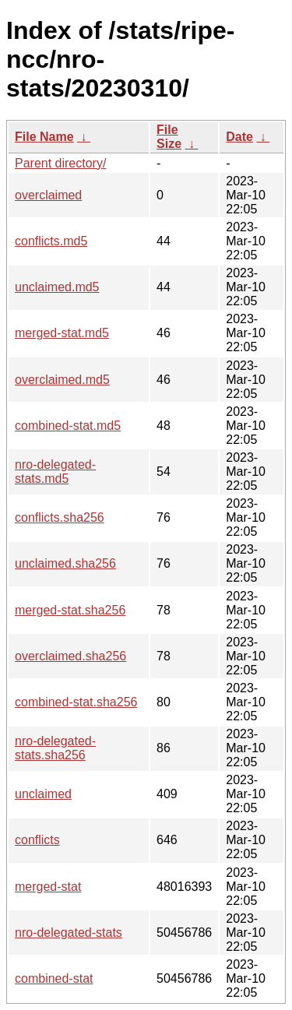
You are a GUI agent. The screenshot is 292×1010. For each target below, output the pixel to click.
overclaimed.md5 (62, 379)
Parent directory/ (60, 163)
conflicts (37, 839)
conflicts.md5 (51, 241)
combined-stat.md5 (68, 425)
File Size (169, 136)
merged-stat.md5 (62, 333)
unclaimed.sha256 (65, 563)
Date (239, 136)
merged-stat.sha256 (70, 610)
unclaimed (43, 794)
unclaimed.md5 (57, 287)
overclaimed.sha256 (70, 656)
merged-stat (48, 886)
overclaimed (48, 195)
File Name (44, 136)
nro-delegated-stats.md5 (55, 471)
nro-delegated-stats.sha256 (55, 748)
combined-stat (54, 978)
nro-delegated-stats (68, 932)
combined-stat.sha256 (76, 702)
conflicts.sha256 (59, 517)
